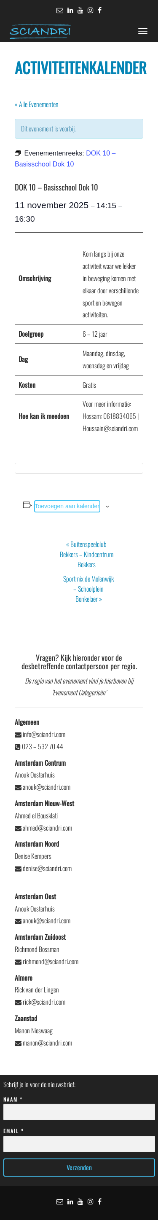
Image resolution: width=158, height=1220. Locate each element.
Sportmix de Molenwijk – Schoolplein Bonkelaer (88, 589)
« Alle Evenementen (37, 104)
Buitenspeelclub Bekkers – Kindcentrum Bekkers (86, 554)
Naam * (79, 1106)
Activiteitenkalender (81, 67)
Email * (79, 1137)
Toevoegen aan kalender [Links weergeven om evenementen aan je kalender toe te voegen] (67, 506)
